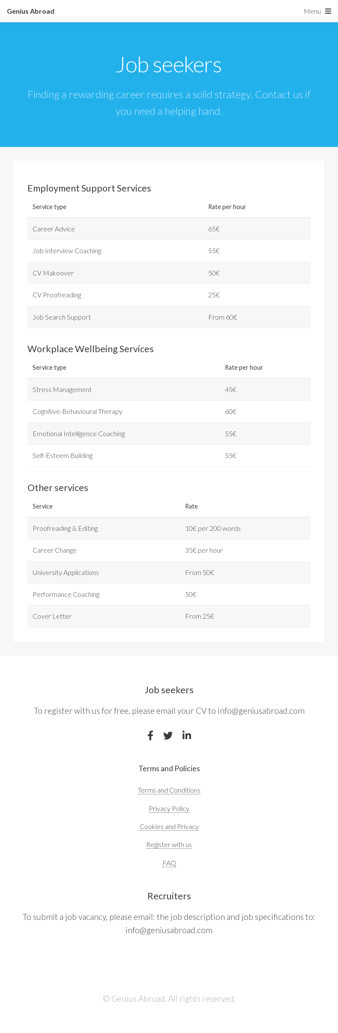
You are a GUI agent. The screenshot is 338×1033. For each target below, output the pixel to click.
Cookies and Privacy (169, 826)
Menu (312, 11)
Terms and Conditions (169, 790)
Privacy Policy (169, 808)
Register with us (169, 844)
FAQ (169, 863)
